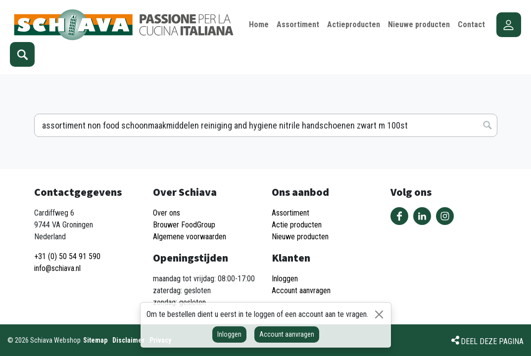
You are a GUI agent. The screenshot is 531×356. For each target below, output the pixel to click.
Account (508, 24)
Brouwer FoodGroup (184, 224)
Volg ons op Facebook (399, 216)
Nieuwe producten (300, 236)
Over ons (166, 213)
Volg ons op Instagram (445, 216)
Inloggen (229, 334)
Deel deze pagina (492, 341)
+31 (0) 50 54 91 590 (67, 256)
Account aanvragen (286, 334)
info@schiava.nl (57, 268)
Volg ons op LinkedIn (422, 216)
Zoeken (22, 54)
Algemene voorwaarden (189, 236)
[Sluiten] (379, 314)
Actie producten (297, 224)
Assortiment (290, 213)
